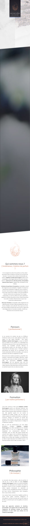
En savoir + (10, 407)
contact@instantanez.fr (15, 513)
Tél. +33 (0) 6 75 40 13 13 (17, 511)
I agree (26, 523)
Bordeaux (9, 511)
